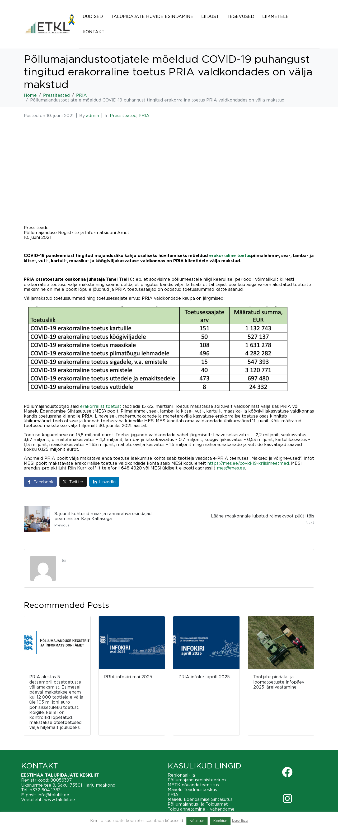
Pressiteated (123, 115)
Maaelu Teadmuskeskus (192, 789)
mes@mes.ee (231, 468)
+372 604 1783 (45, 789)
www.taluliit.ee (59, 799)
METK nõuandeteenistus (193, 784)
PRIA (144, 115)
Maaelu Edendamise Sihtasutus (200, 799)
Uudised (93, 16)
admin (92, 115)
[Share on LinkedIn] (104, 482)
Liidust (210, 16)
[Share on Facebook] (40, 482)
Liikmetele (275, 16)
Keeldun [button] (220, 820)
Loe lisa (240, 821)
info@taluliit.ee (53, 794)
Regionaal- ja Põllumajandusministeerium (197, 777)
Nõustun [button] (197, 820)
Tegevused (240, 16)
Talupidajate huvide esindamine (152, 16)
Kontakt (94, 31)
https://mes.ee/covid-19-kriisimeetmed (248, 463)
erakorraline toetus (230, 256)
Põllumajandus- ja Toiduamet (198, 804)
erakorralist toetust (100, 406)
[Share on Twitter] (73, 482)
